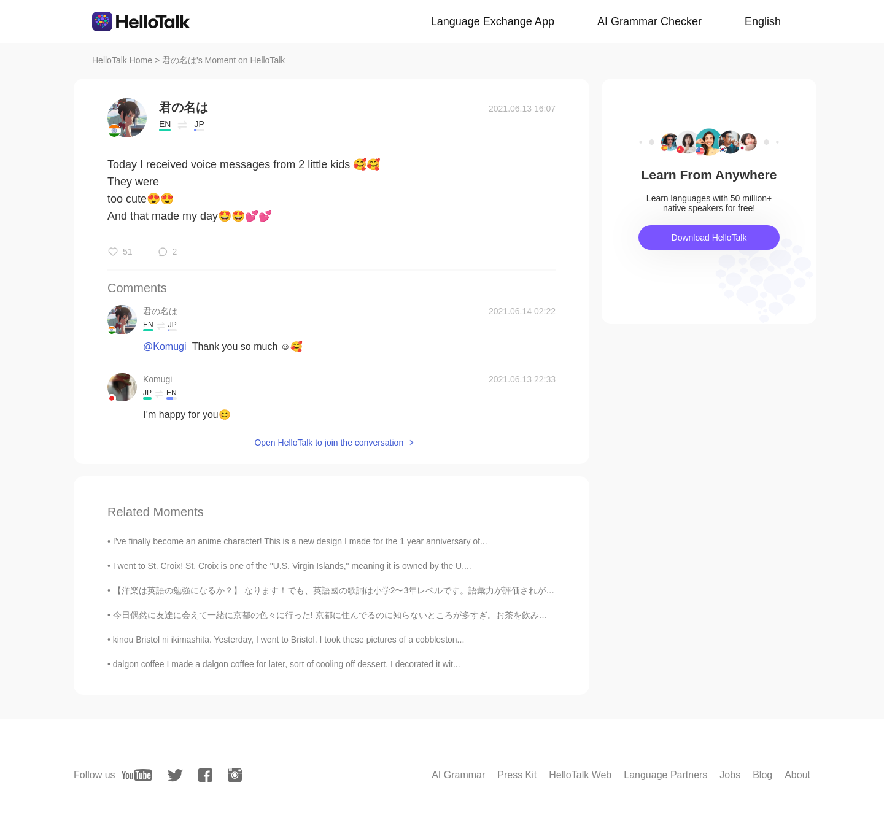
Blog (762, 775)
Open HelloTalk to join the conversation (328, 442)
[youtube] (137, 775)
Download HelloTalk (709, 237)
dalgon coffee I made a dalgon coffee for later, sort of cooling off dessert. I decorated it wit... (286, 664)
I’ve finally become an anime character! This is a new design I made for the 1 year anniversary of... (300, 541)
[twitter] (175, 775)
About (797, 775)
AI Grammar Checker (649, 21)
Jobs (729, 775)
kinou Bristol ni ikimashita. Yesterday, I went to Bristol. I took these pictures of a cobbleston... (288, 639)
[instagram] (235, 775)
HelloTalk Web (580, 775)
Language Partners (665, 775)
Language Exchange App (492, 21)
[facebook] (205, 775)
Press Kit (517, 775)
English (763, 21)
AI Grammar (458, 775)
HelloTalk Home (122, 60)
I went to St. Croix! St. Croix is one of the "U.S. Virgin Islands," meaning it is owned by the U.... (292, 566)
